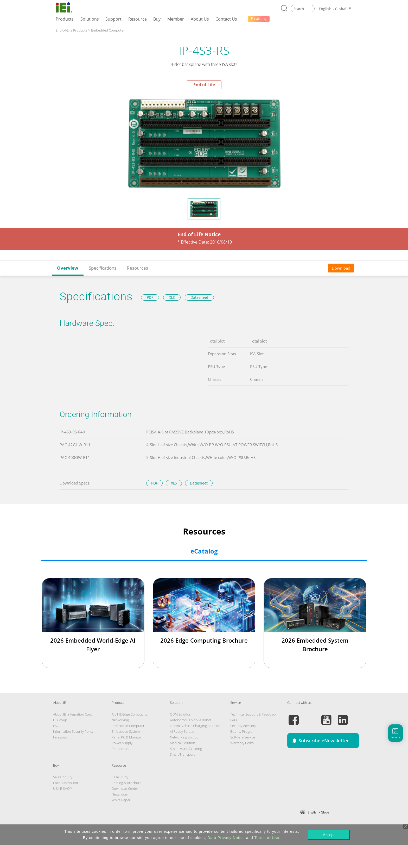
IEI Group (60, 720)
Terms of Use (266, 838)
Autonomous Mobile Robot (190, 720)
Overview (67, 268)
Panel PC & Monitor (126, 737)
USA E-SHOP (62, 788)
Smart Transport (182, 754)
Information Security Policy (73, 731)
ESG (56, 725)
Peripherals (120, 748)
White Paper (121, 800)
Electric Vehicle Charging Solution (195, 725)
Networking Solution (185, 737)
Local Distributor (65, 782)
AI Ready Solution (183, 731)
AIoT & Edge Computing (130, 714)
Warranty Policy (242, 743)
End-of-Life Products (71, 30)
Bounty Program (242, 731)
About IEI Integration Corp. (73, 714)
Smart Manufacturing (186, 748)
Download (341, 268)
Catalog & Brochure (126, 782)
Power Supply (122, 743)
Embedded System (126, 731)
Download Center (125, 788)
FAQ (233, 720)
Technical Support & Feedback (253, 714)
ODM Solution (180, 714)
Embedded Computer (108, 30)
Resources (137, 268)
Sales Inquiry (62, 777)
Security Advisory (243, 725)
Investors (60, 737)
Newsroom (120, 794)
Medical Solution (182, 743)
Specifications (102, 268)
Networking (120, 720)
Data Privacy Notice (226, 838)
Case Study (120, 777)
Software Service (242, 737)
